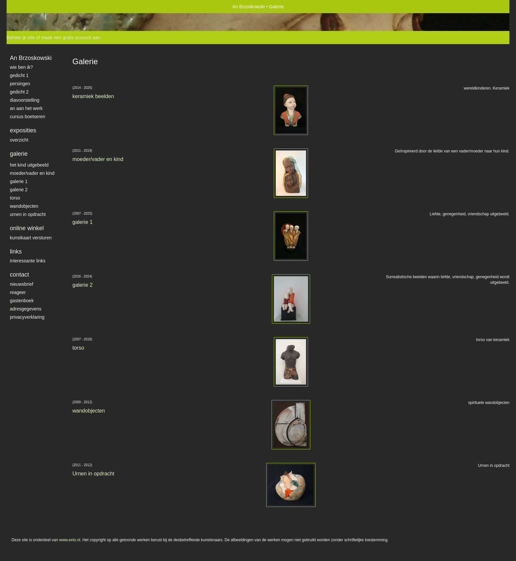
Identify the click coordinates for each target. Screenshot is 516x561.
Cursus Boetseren (27, 116)
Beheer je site (21, 37)
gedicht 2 (19, 91)
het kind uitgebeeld (29, 165)
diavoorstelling (24, 100)
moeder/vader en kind (32, 173)
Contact (19, 274)
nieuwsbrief (21, 284)
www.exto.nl (69, 540)
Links (16, 251)
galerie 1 (19, 181)
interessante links (27, 260)
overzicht (19, 140)
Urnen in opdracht (28, 214)
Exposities (23, 130)
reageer (18, 292)
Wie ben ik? (21, 67)
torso (15, 197)
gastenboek (22, 300)
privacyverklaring (27, 317)
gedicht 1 (19, 75)
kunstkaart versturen (31, 237)
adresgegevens (25, 308)
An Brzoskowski (248, 6)
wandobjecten (24, 206)
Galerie (19, 153)
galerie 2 (19, 189)
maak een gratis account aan (70, 37)
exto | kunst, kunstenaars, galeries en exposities (25, 6)
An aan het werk (26, 108)
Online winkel (27, 228)
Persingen (20, 83)
